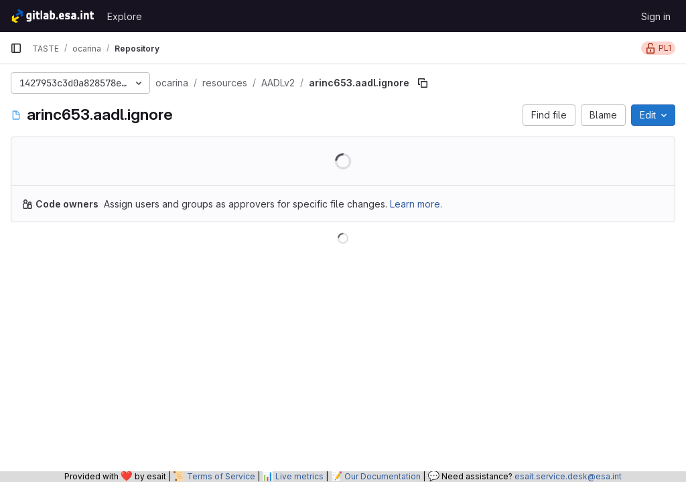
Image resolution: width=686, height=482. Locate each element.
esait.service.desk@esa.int (568, 476)
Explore (124, 16)
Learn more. (416, 204)
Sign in (656, 16)
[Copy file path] (422, 83)
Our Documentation (382, 476)
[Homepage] (51, 16)
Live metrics (299, 476)
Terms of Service (221, 476)
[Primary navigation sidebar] (16, 48)
